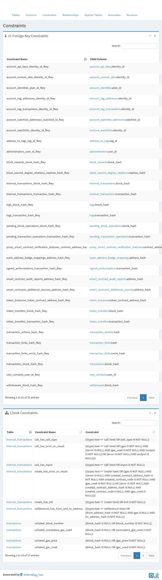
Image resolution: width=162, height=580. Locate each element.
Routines (132, 15)
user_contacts (98, 374)
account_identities (101, 88)
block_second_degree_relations (109, 173)
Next (151, 397)
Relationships (70, 15)
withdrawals (97, 385)
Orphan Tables (93, 15)
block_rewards (98, 162)
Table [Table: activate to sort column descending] (10, 432)
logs (92, 204)
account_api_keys (100, 66)
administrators (98, 151)
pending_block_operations (106, 226)
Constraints (49, 15)
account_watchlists (101, 130)
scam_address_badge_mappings (109, 258)
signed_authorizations (103, 268)
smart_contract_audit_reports (108, 279)
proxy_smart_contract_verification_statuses (116, 247)
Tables (17, 15)
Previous (132, 397)
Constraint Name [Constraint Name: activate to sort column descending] (17, 59)
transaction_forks (100, 343)
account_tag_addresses (104, 98)
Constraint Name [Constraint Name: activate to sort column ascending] (45, 432)
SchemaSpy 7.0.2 (31, 575)
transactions (97, 364)
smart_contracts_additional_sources (112, 289)
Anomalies (114, 15)
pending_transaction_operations (109, 236)
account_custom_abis (103, 77)
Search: (134, 46)
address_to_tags (99, 141)
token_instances (99, 300)
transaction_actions (101, 332)
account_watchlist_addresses (107, 119)
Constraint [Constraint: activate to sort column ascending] (92, 432)
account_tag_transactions (105, 109)
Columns (31, 15)
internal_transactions (102, 183)
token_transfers (99, 311)
